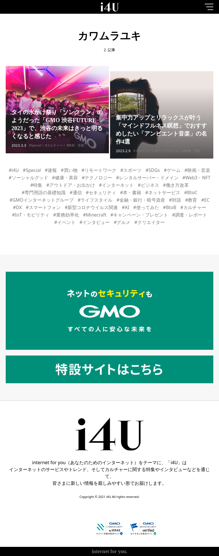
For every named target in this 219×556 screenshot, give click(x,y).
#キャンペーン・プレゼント (139, 215)
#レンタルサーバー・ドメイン (147, 177)
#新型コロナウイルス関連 (91, 207)
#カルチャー (54, 148)
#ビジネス (148, 185)
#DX (17, 207)
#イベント (64, 222)
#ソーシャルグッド (28, 177)
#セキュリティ (101, 192)
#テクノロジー (97, 177)
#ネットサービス (162, 192)
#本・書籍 (130, 192)
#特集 (36, 185)
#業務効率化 (66, 215)
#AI (125, 207)
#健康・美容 (65, 177)
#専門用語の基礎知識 (44, 192)
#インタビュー (95, 222)
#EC (205, 200)
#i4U (14, 170)
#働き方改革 (176, 185)
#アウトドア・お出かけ (70, 185)
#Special (35, 148)
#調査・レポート (189, 215)
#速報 (51, 170)
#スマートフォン (43, 207)
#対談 (175, 200)
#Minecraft (94, 215)
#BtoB (170, 207)
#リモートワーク (99, 170)
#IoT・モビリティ (30, 215)
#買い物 (69, 170)
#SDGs (152, 170)
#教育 (191, 200)
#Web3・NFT (196, 177)
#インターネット (116, 185)
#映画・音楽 (75, 148)
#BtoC (190, 192)
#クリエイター (149, 222)
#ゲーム (172, 170)
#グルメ (122, 222)
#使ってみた (146, 207)
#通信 (76, 192)
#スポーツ (130, 170)
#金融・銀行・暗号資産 (140, 200)
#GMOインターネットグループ (41, 200)
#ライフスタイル (167, 160)
